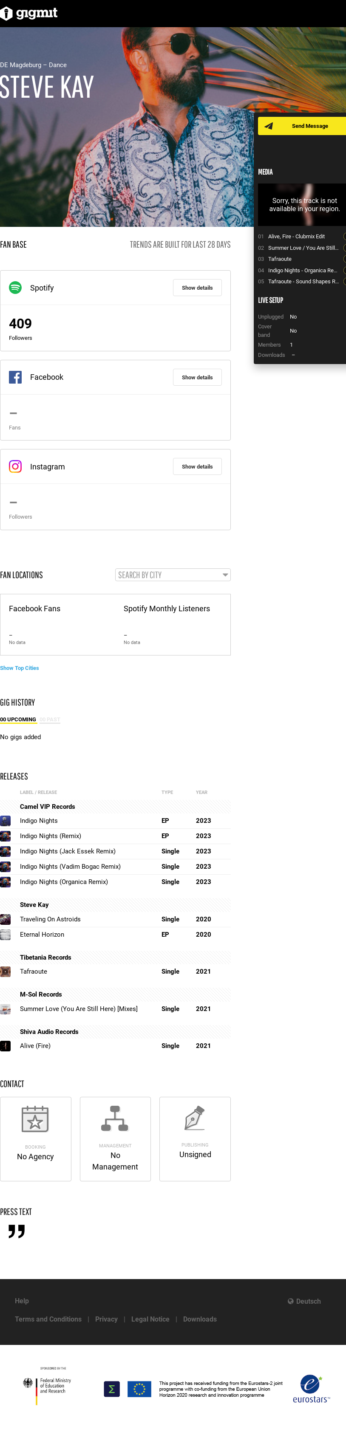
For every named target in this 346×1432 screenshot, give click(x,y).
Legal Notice (150, 1319)
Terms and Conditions (48, 1319)
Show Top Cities (19, 668)
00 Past (50, 719)
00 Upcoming (18, 719)
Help (22, 1301)
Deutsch (308, 1301)
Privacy (106, 1319)
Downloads (200, 1319)
